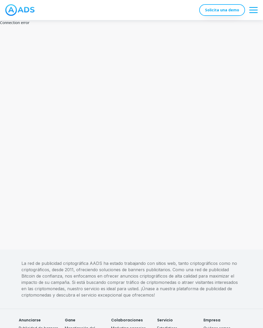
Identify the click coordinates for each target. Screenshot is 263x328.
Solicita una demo (222, 9)
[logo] (20, 10)
